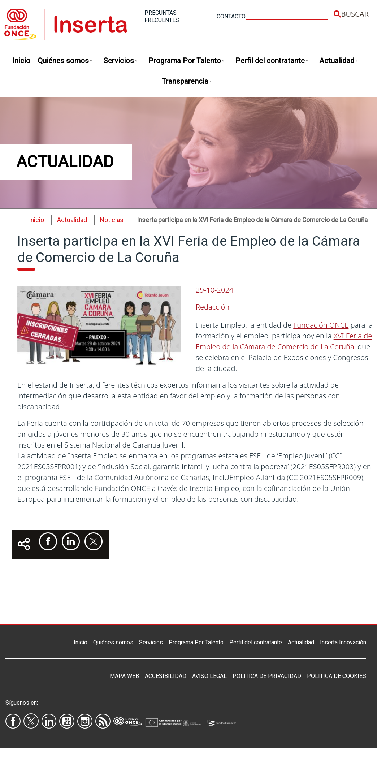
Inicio (21, 60)
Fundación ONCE (320, 325)
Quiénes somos (65, 61)
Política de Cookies (336, 676)
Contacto (231, 16)
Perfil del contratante (271, 61)
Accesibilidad (165, 676)
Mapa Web (124, 676)
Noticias (112, 220)
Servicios (120, 61)
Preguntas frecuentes (161, 16)
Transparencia (187, 82)
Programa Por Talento (186, 61)
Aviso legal (209, 676)
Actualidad (338, 61)
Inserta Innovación (343, 642)
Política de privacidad (267, 676)
